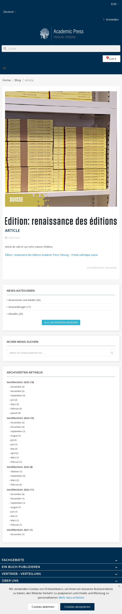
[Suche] (61, 48)
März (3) (15, 404)
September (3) (18, 395)
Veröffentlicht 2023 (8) (20, 467)
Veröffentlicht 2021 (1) (20, 529)
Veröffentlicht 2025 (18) (20, 382)
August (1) (16, 435)
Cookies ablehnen (43, 607)
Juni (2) (14, 399)
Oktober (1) (16, 471)
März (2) (15, 480)
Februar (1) (16, 461)
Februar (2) (16, 408)
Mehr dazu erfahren (71, 597)
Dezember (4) (17, 494)
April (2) (14, 453)
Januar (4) (15, 412)
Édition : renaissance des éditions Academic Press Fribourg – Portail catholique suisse (51, 254)
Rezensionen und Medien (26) (24, 300)
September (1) (18, 431)
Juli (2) (13, 440)
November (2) (17, 391)
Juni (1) (14, 444)
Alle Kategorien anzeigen (61, 322)
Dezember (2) (17, 386)
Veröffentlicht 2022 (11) (20, 489)
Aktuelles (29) (15, 313)
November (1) (17, 498)
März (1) (15, 457)
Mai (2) (14, 448)
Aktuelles (111, 268)
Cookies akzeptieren (77, 607)
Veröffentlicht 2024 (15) (20, 418)
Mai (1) (14, 515)
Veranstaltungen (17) (19, 307)
